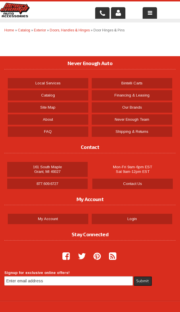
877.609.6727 (47, 183)
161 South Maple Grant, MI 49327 (47, 169)
